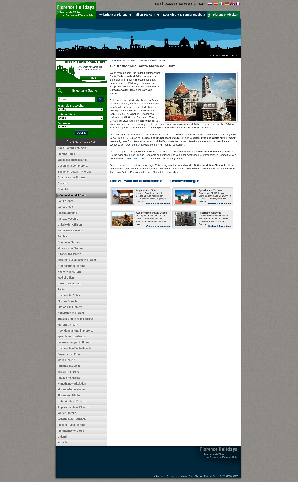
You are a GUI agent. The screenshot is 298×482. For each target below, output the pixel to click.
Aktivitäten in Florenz (71, 312)
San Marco (64, 236)
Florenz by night (68, 324)
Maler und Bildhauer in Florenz (77, 259)
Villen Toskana (147, 14)
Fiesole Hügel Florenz (71, 424)
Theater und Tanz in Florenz (75, 318)
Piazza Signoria (67, 212)
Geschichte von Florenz (73, 165)
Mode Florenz (66, 360)
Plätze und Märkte (69, 377)
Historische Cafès (69, 295)
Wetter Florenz (67, 413)
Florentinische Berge (71, 430)
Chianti (62, 436)
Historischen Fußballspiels (74, 348)
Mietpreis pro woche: (71, 105)
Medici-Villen (66, 277)
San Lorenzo (66, 201)
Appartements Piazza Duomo (151, 212)
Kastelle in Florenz (69, 271)
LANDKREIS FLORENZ (72, 418)
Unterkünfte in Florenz (72, 401)
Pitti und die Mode (69, 365)
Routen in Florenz (69, 242)
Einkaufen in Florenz (71, 354)
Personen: (64, 123)
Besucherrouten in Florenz (74, 171)
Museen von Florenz (70, 248)
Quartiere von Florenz (71, 177)
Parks (61, 289)
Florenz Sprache (68, 301)
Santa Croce (65, 206)
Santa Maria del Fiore (157, 61)
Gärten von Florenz (70, 283)
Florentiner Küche (69, 395)
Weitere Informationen (158, 203)
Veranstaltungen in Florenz (75, 342)
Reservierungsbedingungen (178, 3)
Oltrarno (63, 183)
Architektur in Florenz (71, 265)
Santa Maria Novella (70, 230)
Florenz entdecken (223, 14)
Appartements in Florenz (73, 407)
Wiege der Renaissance (72, 159)
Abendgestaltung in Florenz (75, 330)
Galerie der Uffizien (70, 224)
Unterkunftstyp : (68, 114)
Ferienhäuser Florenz (115, 14)
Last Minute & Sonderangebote (184, 14)
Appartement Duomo (210, 212)
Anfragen (199, 3)
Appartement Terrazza (210, 190)
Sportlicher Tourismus (72, 336)
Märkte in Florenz (68, 371)
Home (158, 3)
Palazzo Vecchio (68, 218)
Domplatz (64, 189)
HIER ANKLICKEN (92, 79)
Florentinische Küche (71, 389)
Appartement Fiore (146, 190)
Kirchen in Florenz (69, 254)
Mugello (63, 442)
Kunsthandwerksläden (72, 383)
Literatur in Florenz (70, 307)
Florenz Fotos (66, 153)
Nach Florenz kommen (72, 148)
